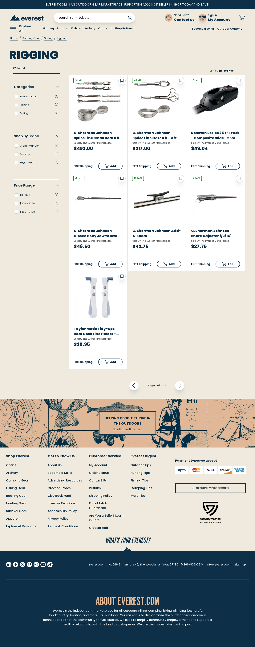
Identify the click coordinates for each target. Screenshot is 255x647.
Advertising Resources (65, 480)
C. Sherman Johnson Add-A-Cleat (156, 233)
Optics (11, 465)
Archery (12, 473)
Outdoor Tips (141, 465)
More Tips (138, 496)
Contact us (98, 480)
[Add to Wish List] (122, 80)
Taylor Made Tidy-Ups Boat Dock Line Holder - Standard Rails (95, 331)
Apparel (12, 518)
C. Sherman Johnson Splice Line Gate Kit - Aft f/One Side (154, 135)
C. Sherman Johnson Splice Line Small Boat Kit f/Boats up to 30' (96, 135)
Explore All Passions (21, 526)
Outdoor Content (229, 29)
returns (95, 488)
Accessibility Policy (62, 511)
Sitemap (240, 564)
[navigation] (36, 152)
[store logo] (27, 17)
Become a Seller (203, 29)
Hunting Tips (140, 473)
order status (99, 473)
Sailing (48, 38)
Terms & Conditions (63, 526)
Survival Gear (16, 511)
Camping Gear (17, 480)
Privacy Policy (58, 518)
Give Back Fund (59, 496)
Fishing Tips (139, 480)
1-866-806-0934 (192, 564)
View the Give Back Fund (127, 429)
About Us (55, 465)
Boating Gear (31, 38)
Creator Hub (98, 528)
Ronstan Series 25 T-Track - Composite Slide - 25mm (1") (215, 135)
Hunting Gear (16, 503)
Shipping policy (100, 496)
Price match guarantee (98, 505)
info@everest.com (219, 564)
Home (14, 38)
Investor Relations (61, 503)
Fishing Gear (15, 488)
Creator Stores (59, 488)
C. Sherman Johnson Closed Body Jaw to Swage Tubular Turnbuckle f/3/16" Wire (98, 233)
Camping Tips (141, 488)
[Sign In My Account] (216, 17)
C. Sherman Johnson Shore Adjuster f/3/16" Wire (211, 233)
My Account (221, 19)
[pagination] (157, 385)
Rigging (62, 38)
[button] (110, 166)
